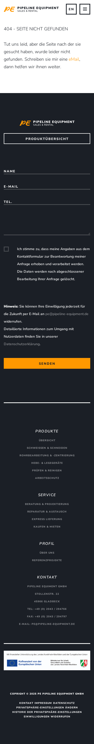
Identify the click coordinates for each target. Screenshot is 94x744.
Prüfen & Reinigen (47, 470)
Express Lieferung (47, 519)
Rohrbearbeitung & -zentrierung (47, 455)
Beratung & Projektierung (47, 504)
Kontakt (26, 703)
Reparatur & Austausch (47, 511)
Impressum (43, 703)
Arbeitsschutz (47, 478)
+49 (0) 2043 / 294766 (51, 609)
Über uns (47, 553)
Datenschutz (64, 703)
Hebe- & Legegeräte (47, 463)
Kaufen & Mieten (47, 527)
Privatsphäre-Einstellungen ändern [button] (47, 707)
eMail (74, 59)
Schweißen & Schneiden (47, 448)
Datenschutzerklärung (22, 344)
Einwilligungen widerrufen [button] (47, 716)
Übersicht (47, 440)
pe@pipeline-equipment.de (66, 314)
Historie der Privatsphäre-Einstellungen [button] (47, 712)
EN (71, 9)
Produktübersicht (47, 139)
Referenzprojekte (47, 560)
